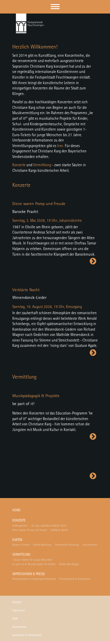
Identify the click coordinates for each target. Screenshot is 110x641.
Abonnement (90, 544)
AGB (14, 618)
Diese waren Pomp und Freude (29, 530)
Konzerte (19, 165)
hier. (60, 146)
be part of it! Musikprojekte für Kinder (33, 564)
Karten (17, 540)
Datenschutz (19, 626)
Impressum (18, 610)
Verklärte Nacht (59, 530)
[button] (55, 6)
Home (16, 510)
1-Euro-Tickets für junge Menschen (32, 559)
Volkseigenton (20, 525)
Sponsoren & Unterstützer (27, 635)
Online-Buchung (42, 544)
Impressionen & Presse (28, 574)
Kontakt (16, 602)
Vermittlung (42, 165)
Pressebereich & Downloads (75, 578)
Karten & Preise (21, 544)
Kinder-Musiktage (69, 564)
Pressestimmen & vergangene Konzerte (34, 578)
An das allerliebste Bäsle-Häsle (48, 525)
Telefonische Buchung (67, 544)
